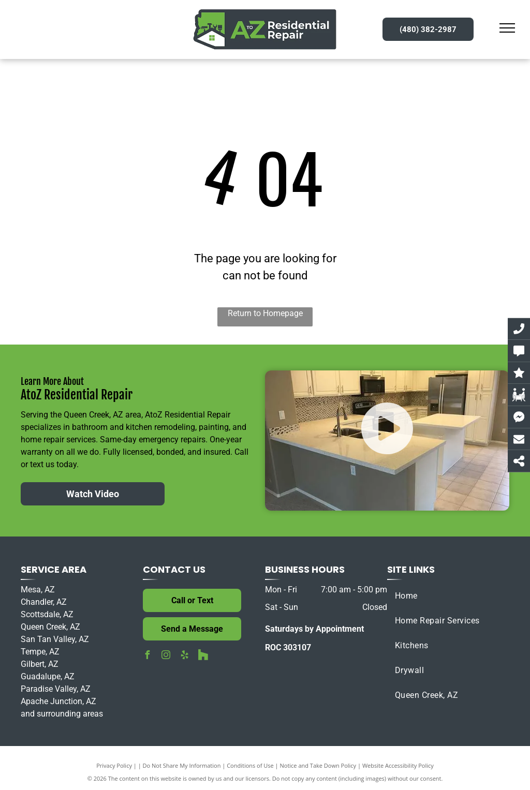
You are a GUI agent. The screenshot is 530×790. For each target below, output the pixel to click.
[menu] (507, 27)
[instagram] (165, 656)
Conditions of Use (250, 765)
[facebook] (147, 656)
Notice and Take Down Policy (318, 765)
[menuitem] (448, 596)
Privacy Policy (114, 765)
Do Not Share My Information (182, 765)
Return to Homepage (265, 313)
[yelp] (184, 656)
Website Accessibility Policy (398, 765)
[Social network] (203, 656)
